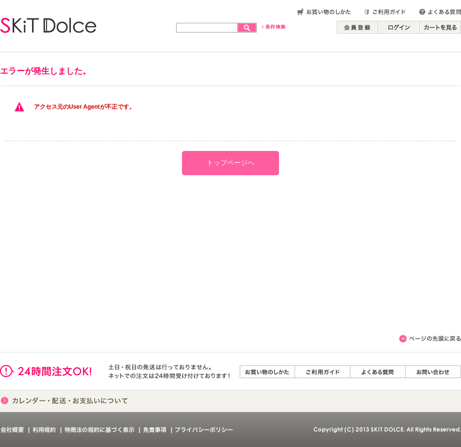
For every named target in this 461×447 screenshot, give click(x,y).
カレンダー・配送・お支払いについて (64, 400)
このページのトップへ (430, 339)
